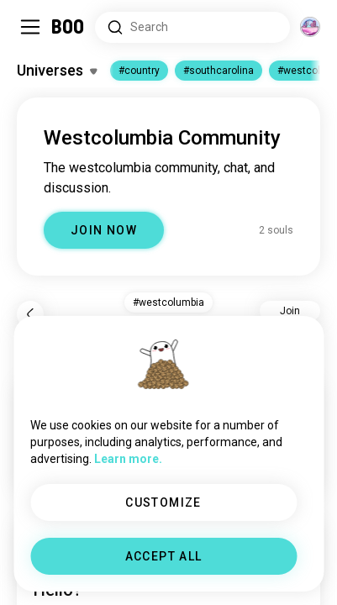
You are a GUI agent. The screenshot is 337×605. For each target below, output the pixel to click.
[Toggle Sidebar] (30, 27)
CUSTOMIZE (163, 502)
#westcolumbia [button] (168, 302)
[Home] (68, 26)
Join (290, 311)
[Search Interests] (192, 27)
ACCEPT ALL (164, 556)
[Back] (30, 314)
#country (139, 70)
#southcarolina (218, 70)
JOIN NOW (104, 230)
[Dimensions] (310, 27)
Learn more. (128, 459)
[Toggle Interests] (57, 70)
